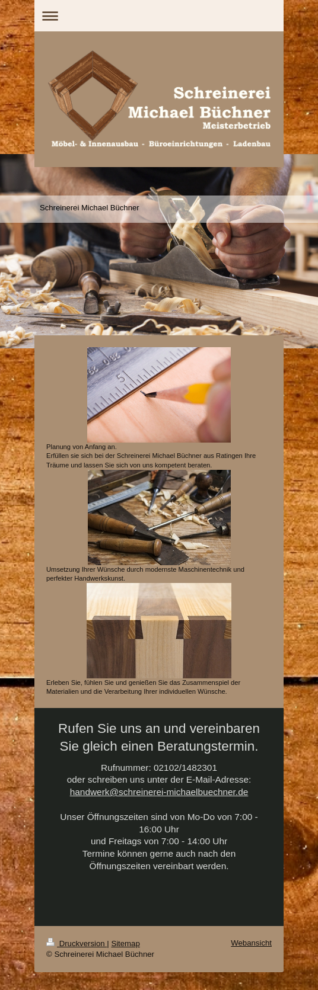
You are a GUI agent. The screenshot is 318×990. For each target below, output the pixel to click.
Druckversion (76, 943)
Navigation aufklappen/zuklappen (159, 15)
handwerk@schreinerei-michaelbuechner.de (159, 792)
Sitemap (125, 943)
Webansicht (251, 942)
